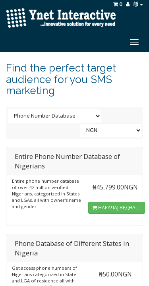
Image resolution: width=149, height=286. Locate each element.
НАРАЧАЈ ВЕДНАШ (117, 207)
